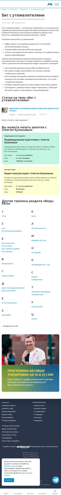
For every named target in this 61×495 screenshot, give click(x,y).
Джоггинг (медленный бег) (13, 288)
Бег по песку (7, 246)
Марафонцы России (10, 326)
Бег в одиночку (8, 243)
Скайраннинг (36, 280)
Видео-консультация (9, 429)
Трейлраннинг (37, 294)
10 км (4, 216)
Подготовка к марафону (10, 441)
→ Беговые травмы (39, 408)
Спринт (34, 277)
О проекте (5, 402)
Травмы (12, 114)
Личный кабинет (7, 417)
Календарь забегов (9, 405)
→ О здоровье (37, 414)
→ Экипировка (37, 420)
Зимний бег (6, 315)
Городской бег (8, 276)
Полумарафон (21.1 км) (40, 265)
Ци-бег (34, 319)
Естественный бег (9, 303)
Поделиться (20, 23)
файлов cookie (9, 466)
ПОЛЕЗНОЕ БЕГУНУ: (39, 402)
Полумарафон (7, 438)
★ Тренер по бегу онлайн (10, 426)
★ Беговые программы (10, 432)
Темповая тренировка (40, 292)
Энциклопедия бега (9, 411)
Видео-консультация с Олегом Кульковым (30, 180)
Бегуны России (7, 414)
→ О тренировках (38, 411)
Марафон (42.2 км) (38, 240)
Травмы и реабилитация (27, 114)
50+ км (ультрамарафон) (12, 231)
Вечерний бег (7, 264)
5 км (3, 228)
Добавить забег (7, 408)
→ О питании (36, 417)
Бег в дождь (7, 251)
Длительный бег (9, 291)
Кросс (33, 216)
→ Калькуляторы (38, 405)
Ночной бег (36, 252)
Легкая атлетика (38, 228)
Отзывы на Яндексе (9, 420)
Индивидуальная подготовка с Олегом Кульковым (30, 148)
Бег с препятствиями (10, 249)
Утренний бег (37, 307)
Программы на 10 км (9, 435)
